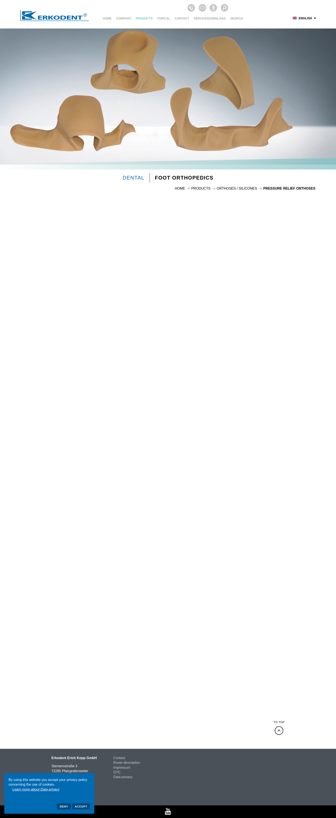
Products (144, 18)
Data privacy (122, 777)
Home (107, 18)
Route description (126, 762)
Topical (163, 18)
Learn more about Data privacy (36, 789)
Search (236, 18)
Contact (182, 18)
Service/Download (210, 18)
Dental (133, 178)
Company (123, 18)
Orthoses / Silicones (237, 188)
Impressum (121, 767)
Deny (64, 806)
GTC (117, 772)
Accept (81, 806)
